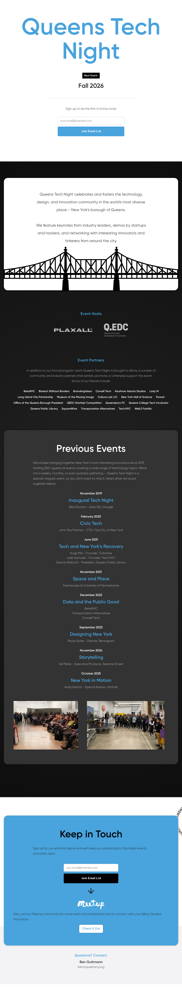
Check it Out (91, 928)
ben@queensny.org (91, 967)
